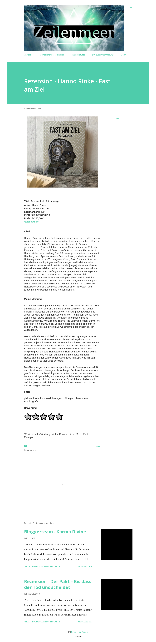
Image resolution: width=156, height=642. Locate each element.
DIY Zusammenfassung (102, 54)
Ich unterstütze (78, 54)
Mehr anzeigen (85, 566)
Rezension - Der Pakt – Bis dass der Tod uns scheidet (57, 584)
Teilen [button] (117, 118)
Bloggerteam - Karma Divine (55, 532)
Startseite (28, 54)
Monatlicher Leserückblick (52, 54)
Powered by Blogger (78, 632)
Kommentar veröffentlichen (46, 566)
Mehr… (124, 54)
